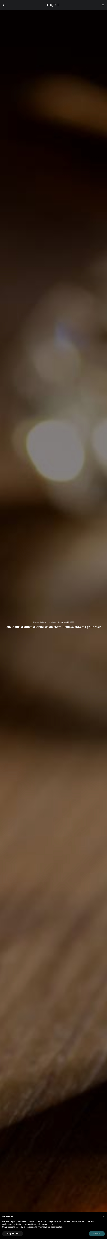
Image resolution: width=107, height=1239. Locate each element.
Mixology (52, 622)
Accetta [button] (96, 1233)
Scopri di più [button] (13, 1233)
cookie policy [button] (47, 1224)
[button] (103, 1216)
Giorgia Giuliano (39, 622)
